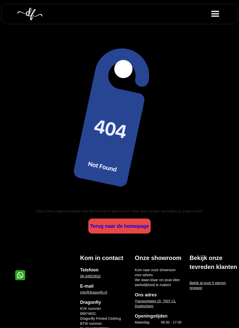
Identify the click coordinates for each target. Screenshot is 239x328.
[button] (223, 14)
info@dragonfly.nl (93, 292)
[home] (29, 13)
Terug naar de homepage (119, 226)
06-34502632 (90, 276)
